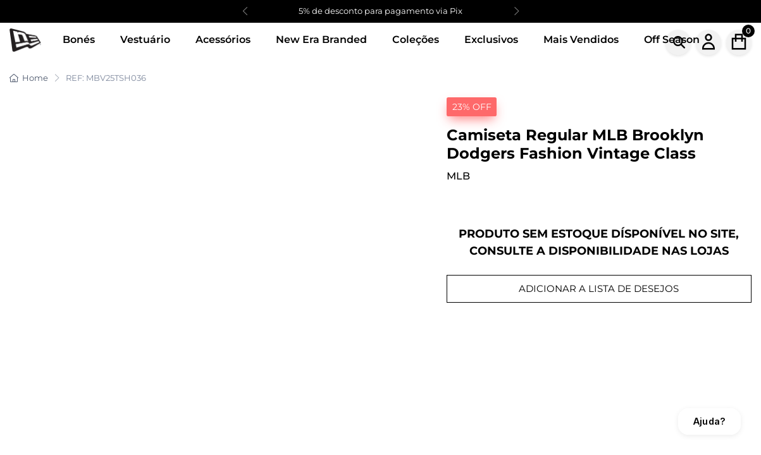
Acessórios (223, 39)
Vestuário (145, 39)
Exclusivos (491, 39)
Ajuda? (709, 421)
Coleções (415, 39)
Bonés (79, 39)
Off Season (672, 39)
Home (28, 78)
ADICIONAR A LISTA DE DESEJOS (599, 288)
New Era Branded (321, 39)
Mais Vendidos (581, 39)
